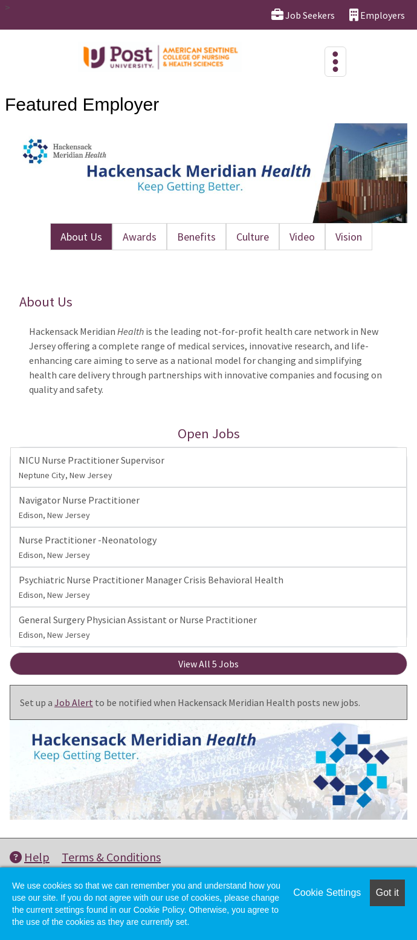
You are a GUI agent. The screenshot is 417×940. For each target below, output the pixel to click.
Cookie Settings (327, 892)
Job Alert (73, 702)
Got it (387, 892)
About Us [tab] (81, 237)
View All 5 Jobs (208, 664)
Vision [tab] (348, 237)
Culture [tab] (252, 237)
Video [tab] (302, 237)
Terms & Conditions (111, 856)
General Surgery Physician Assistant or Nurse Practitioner (138, 627)
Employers (377, 14)
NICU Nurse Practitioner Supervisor (91, 467)
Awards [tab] (140, 237)
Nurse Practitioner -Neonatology (88, 547)
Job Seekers (303, 14)
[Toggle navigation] (335, 62)
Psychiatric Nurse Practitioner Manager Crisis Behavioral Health (151, 587)
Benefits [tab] (196, 237)
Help (30, 856)
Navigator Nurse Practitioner (79, 507)
